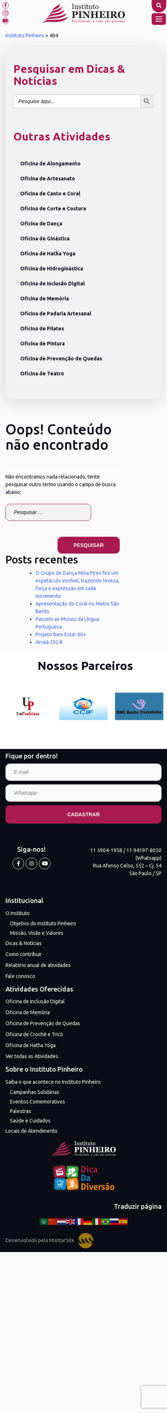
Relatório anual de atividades (38, 965)
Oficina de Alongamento (50, 163)
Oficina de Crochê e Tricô (34, 1034)
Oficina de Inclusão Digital (52, 283)
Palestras (20, 1111)
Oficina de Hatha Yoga (47, 253)
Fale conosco (20, 976)
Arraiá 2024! (49, 642)
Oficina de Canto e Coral (50, 193)
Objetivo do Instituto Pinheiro (43, 923)
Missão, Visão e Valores (36, 933)
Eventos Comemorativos (37, 1102)
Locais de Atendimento (31, 1131)
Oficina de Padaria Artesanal (55, 313)
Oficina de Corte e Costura (53, 208)
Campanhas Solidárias (34, 1092)
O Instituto (17, 913)
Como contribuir (23, 954)
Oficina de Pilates (42, 328)
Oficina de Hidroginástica (51, 268)
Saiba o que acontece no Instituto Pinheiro (53, 1082)
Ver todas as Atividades (31, 1056)
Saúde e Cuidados (30, 1121)
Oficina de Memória (44, 298)
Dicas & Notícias (23, 943)
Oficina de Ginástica (45, 238)
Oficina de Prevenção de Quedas (61, 358)
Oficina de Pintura (42, 343)
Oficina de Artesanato (47, 178)
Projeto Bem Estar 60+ (61, 634)
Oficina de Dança (41, 223)
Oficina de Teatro (42, 373)
